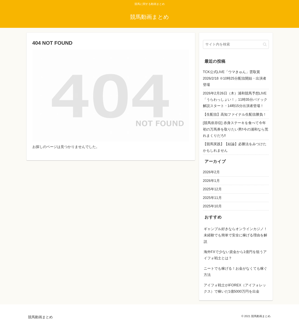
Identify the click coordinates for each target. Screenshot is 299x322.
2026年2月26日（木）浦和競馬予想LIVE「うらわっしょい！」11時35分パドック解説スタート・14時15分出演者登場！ (235, 99)
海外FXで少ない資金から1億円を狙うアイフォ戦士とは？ (235, 255)
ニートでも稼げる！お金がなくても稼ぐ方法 (235, 272)
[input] (236, 44)
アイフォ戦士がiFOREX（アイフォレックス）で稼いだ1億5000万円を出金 (235, 288)
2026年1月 (211, 181)
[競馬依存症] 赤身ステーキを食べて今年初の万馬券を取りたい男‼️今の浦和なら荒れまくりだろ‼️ (235, 129)
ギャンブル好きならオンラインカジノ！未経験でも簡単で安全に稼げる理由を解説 (235, 235)
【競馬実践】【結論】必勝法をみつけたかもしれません (234, 147)
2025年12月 (212, 189)
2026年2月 (211, 172)
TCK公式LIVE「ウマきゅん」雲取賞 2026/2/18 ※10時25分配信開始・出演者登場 (234, 78)
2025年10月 (212, 206)
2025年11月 (212, 198)
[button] (264, 44)
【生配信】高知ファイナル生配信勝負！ (234, 114)
